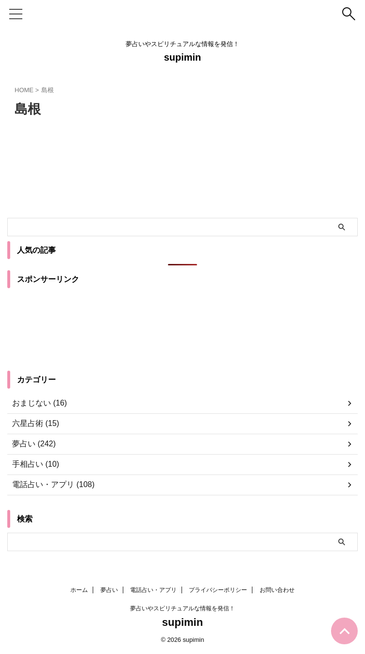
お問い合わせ (277, 590)
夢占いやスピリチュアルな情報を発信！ (182, 608)
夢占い (109, 590)
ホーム (79, 590)
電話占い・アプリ (153, 590)
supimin (182, 57)
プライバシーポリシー (218, 590)
